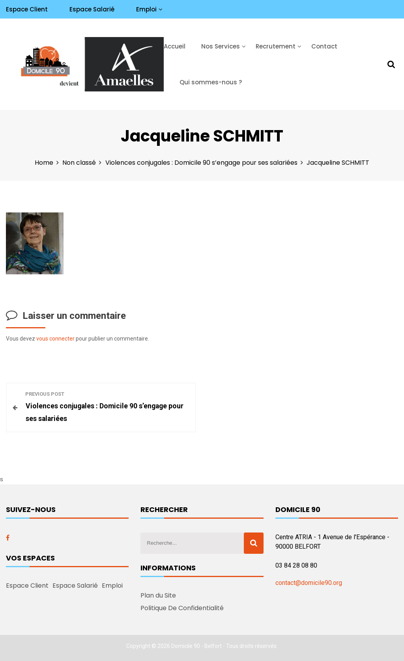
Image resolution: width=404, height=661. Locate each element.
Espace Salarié (91, 9)
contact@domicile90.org (308, 583)
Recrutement (276, 46)
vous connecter (55, 338)
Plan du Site (158, 595)
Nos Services (220, 46)
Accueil (174, 46)
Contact (324, 46)
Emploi (146, 9)
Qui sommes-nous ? (211, 82)
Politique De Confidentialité (182, 608)
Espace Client (27, 9)
